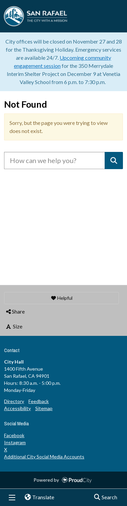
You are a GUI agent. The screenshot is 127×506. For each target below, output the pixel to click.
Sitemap (43, 408)
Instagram (15, 442)
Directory (14, 401)
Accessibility (17, 408)
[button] (61, 298)
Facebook (14, 435)
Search (103, 497)
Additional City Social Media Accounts (44, 456)
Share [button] (15, 311)
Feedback (38, 401)
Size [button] (13, 326)
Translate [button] (37, 497)
